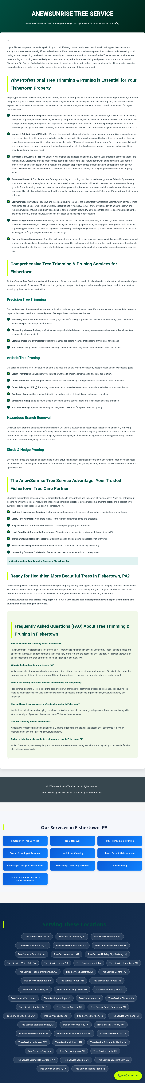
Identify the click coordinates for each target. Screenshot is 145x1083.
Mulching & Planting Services (72, 865)
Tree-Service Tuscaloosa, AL (106, 980)
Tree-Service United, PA (88, 963)
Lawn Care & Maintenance (120, 853)
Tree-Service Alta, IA (89, 998)
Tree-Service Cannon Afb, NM (71, 945)
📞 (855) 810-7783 (128, 1075)
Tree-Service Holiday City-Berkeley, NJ (107, 954)
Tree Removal (72, 840)
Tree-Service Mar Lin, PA (36, 936)
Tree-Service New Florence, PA (110, 945)
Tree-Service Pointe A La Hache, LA (108, 1042)
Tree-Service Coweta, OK (69, 1007)
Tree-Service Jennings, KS (57, 998)
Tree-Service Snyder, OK (56, 1015)
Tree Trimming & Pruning (120, 840)
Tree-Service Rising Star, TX (110, 989)
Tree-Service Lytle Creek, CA (20, 1015)
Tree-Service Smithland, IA (125, 1015)
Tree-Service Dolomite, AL (107, 936)
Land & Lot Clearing (72, 853)
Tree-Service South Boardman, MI (108, 1007)
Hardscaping (120, 865)
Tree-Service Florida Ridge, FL (90, 1068)
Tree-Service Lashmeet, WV (32, 1042)
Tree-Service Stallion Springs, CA (37, 1024)
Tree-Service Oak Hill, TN (75, 1024)
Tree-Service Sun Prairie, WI (32, 945)
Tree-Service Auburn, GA (66, 954)
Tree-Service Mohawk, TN (68, 1042)
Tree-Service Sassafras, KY (79, 971)
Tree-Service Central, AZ (114, 971)
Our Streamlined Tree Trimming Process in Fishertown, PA (40, 561)
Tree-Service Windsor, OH (113, 1033)
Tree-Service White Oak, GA (21, 963)
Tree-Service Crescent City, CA (113, 1059)
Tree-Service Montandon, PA (33, 1033)
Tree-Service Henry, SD (56, 963)
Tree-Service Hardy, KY (105, 1051)
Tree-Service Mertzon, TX (90, 1015)
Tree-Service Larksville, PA (71, 936)
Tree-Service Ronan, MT (71, 980)
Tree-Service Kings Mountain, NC (74, 1033)
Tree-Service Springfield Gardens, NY (35, 1059)
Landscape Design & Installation (25, 865)
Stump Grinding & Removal (25, 853)
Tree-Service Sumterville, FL (33, 1007)
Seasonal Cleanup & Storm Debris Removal (25, 879)
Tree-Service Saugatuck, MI (123, 963)
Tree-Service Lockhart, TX (53, 1068)
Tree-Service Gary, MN (39, 1051)
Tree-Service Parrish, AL (23, 998)
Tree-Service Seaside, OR (76, 1059)
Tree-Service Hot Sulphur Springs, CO (38, 971)
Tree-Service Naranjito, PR (37, 980)
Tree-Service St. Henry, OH (110, 1024)
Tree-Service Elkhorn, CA (121, 998)
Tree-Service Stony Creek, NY (72, 989)
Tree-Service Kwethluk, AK (31, 954)
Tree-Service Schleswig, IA (35, 989)
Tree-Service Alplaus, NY (72, 1051)
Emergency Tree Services (25, 840)
